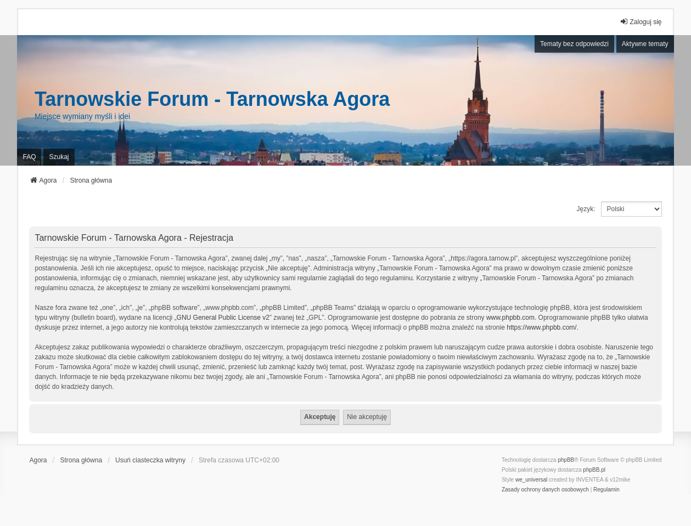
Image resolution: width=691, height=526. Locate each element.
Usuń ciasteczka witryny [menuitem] (150, 460)
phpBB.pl (594, 470)
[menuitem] (545, 490)
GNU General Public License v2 (223, 317)
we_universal (531, 480)
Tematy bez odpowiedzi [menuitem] (574, 44)
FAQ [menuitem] (29, 157)
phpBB (566, 460)
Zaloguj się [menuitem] (640, 22)
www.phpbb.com (510, 317)
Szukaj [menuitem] (59, 157)
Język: (586, 209)
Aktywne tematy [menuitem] (645, 44)
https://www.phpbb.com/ (541, 327)
